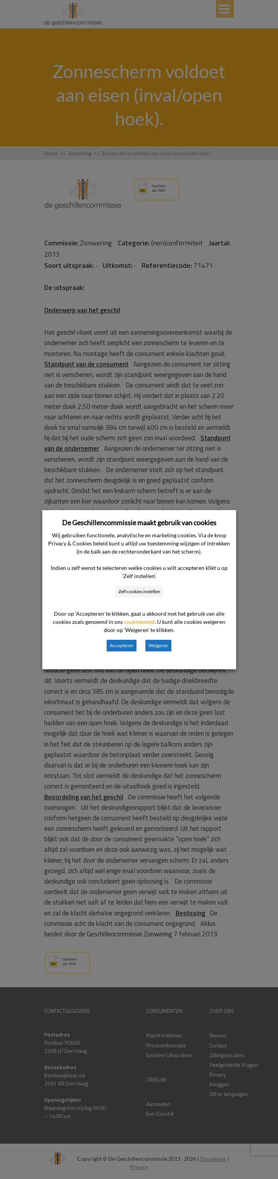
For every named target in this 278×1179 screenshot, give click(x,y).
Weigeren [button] (158, 645)
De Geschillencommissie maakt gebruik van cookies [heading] (139, 522)
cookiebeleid (139, 621)
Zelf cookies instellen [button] (139, 591)
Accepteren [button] (121, 645)
